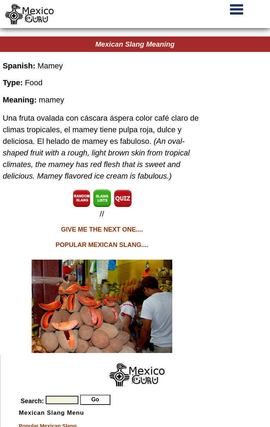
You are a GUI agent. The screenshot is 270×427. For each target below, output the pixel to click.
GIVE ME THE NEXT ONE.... (102, 229)
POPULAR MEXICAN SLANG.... (102, 244)
